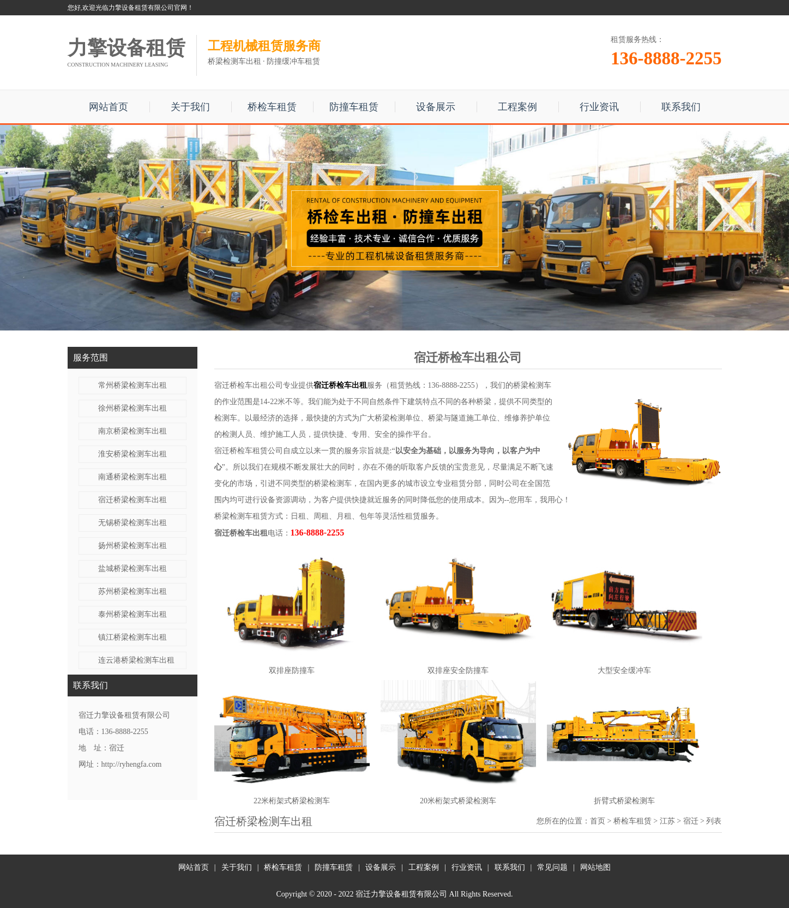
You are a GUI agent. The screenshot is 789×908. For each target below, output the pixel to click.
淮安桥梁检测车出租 (132, 454)
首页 (597, 821)
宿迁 (690, 821)
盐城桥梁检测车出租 (132, 568)
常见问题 (552, 867)
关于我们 (190, 106)
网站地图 (595, 867)
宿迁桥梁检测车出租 (132, 500)
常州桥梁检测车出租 (132, 385)
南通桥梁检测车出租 (132, 477)
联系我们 (681, 106)
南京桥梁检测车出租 (132, 431)
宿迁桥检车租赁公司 (248, 451)
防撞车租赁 (353, 106)
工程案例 (517, 106)
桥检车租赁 (272, 106)
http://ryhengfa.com (131, 764)
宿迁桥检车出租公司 (248, 385)
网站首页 (108, 106)
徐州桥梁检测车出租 (132, 408)
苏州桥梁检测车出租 (132, 591)
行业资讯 (599, 106)
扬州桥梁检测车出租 (132, 546)
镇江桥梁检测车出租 (132, 637)
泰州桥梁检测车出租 (132, 614)
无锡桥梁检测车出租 (132, 523)
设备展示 (435, 106)
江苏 (667, 821)
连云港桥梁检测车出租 (136, 660)
